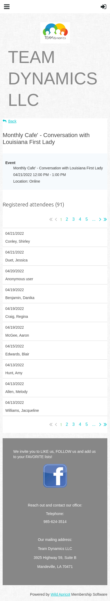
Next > (100, 219)
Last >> (105, 219)
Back (12, 121)
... (94, 219)
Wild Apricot (60, 594)
